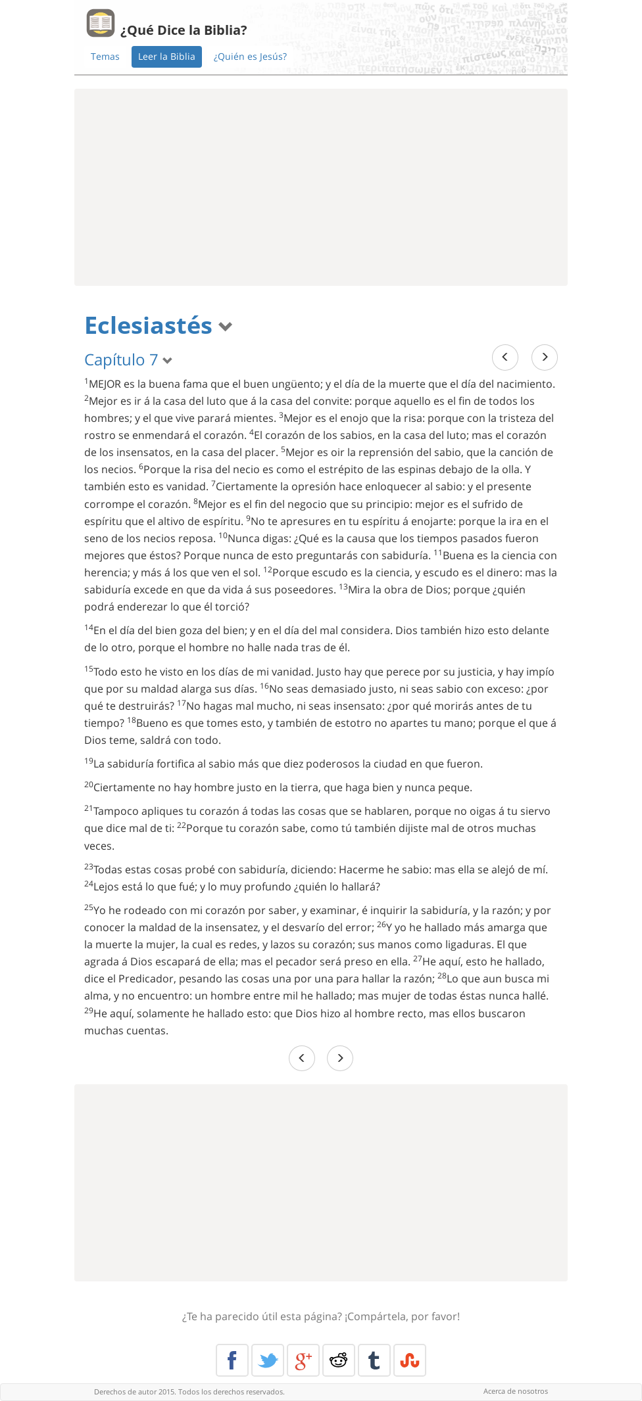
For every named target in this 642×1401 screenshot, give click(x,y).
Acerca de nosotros (515, 1391)
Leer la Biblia (166, 56)
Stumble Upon (409, 1360)
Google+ (303, 1360)
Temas (105, 56)
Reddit (338, 1360)
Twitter (267, 1360)
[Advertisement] (321, 187)
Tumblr (374, 1360)
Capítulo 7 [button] (128, 359)
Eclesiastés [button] (159, 325)
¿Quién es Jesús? (250, 56)
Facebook (232, 1360)
